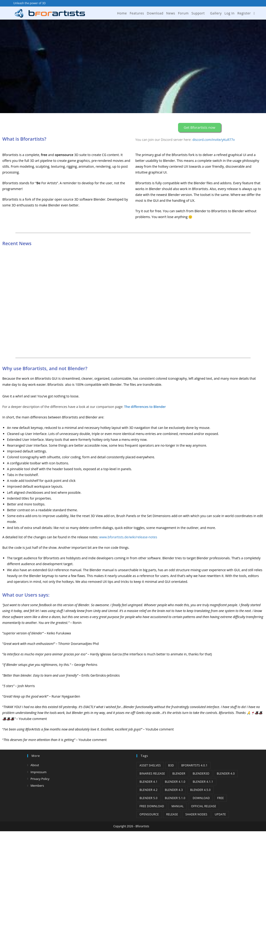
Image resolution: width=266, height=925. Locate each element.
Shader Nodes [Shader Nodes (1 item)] (196, 814)
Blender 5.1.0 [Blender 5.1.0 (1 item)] (175, 798)
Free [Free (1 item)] (220, 798)
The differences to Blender (145, 406)
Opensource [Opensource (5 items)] (149, 814)
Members (37, 785)
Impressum (39, 772)
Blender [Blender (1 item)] (178, 773)
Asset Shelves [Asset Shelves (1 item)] (150, 765)
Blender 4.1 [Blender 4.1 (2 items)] (149, 782)
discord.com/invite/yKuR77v (213, 139)
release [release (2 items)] (172, 814)
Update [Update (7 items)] (220, 814)
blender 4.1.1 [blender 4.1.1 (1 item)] (203, 782)
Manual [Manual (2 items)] (178, 806)
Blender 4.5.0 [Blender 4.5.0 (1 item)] (200, 790)
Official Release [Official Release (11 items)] (203, 806)
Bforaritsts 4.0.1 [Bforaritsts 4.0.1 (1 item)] (194, 765)
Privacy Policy (40, 779)
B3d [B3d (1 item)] (171, 765)
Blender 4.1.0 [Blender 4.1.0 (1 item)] (175, 782)
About (35, 765)
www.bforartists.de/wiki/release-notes (128, 537)
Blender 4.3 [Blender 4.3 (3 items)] (174, 790)
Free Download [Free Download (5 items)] (152, 806)
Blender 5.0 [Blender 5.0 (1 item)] (149, 798)
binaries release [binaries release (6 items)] (152, 773)
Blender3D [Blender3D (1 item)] (201, 773)
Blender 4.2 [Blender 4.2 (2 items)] (149, 790)
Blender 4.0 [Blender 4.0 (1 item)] (226, 773)
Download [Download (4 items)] (201, 798)
